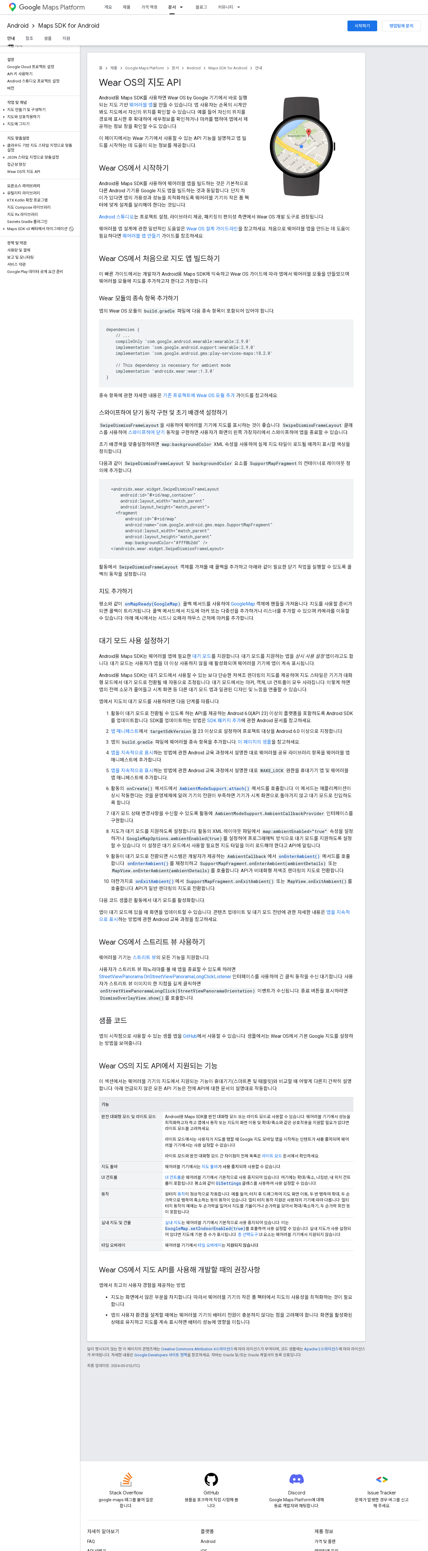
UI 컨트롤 (173, 1177)
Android (18, 25)
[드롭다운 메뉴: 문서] (183, 7)
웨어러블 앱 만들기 (141, 236)
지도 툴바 (210, 1166)
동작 (181, 1194)
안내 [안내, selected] (11, 38)
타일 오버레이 (210, 1245)
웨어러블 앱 (141, 105)
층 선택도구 (248, 1234)
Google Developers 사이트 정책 (160, 1355)
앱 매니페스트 (125, 731)
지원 (66, 38)
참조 (29, 38)
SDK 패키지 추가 (224, 720)
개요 (108, 7)
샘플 (48, 38)
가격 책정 (149, 7)
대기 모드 (201, 656)
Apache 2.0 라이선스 (321, 1349)
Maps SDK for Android (68, 25)
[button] (39, 109)
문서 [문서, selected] (172, 7)
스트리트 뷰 (144, 957)
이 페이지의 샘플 (254, 742)
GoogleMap (243, 604)
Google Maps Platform (144, 68)
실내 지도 (173, 1222)
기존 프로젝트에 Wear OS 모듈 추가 (199, 395)
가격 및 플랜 (325, 1541)
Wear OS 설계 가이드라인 (212, 229)
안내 (258, 68)
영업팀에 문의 (401, 26)
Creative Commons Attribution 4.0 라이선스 (197, 1349)
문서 (175, 68)
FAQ (91, 1541)
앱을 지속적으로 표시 (132, 753)
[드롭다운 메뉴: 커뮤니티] (240, 7)
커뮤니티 (225, 7)
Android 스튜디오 (116, 217)
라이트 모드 (272, 1156)
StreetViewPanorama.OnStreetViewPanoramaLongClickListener (165, 976)
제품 (126, 7)
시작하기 (362, 26)
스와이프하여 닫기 (146, 432)
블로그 (201, 7)
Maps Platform (52, 7)
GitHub (190, 1036)
